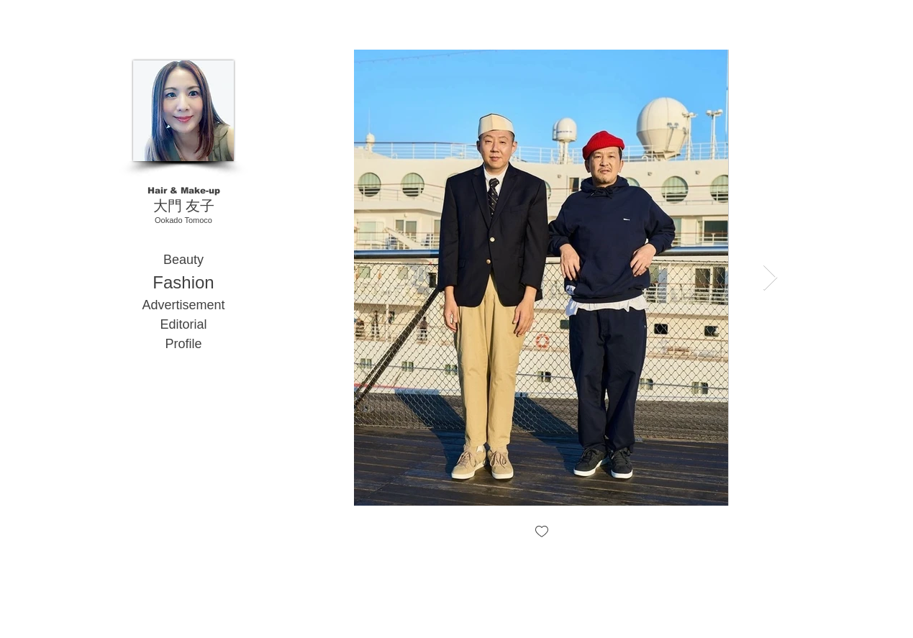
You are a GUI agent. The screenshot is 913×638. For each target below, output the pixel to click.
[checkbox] (541, 532)
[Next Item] (770, 278)
